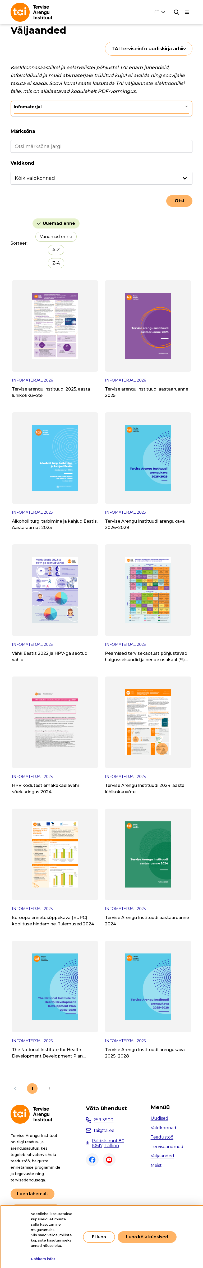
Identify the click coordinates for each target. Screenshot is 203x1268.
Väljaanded (162, 1155)
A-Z (56, 249)
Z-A (56, 263)
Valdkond (22, 163)
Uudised (159, 1118)
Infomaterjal (28, 106)
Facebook (92, 1159)
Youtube (109, 1159)
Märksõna (23, 131)
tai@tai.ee (104, 1130)
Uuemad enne (59, 223)
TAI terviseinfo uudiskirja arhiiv (149, 49)
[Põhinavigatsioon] (187, 12)
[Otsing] (176, 12)
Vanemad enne (56, 236)
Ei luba (99, 1236)
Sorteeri (19, 243)
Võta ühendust (106, 1108)
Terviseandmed (167, 1146)
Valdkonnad (163, 1127)
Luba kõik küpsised (147, 1236)
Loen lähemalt (32, 1193)
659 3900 (103, 1119)
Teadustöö (162, 1137)
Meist (156, 1165)
